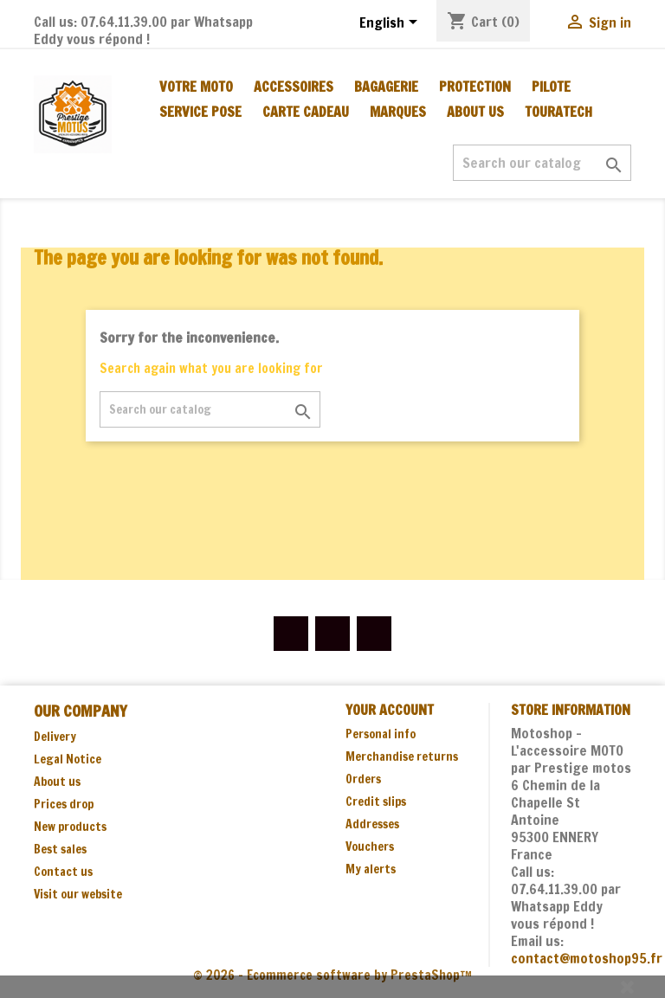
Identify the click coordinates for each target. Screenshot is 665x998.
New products (70, 826)
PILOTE (551, 86)
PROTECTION (475, 86)
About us (475, 111)
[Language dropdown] (391, 23)
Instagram (374, 633)
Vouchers (369, 846)
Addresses (372, 824)
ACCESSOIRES (293, 86)
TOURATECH (558, 111)
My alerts (370, 869)
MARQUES (398, 111)
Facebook (291, 633)
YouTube (332, 633)
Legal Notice (67, 759)
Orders (363, 779)
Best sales (60, 849)
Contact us (63, 871)
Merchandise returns (401, 756)
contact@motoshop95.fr (586, 958)
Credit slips (375, 801)
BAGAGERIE (386, 86)
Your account (389, 709)
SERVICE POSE (200, 111)
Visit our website (78, 894)
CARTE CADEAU (305, 111)
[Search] (542, 163)
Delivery (55, 736)
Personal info (380, 734)
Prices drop (64, 804)
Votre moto (196, 86)
